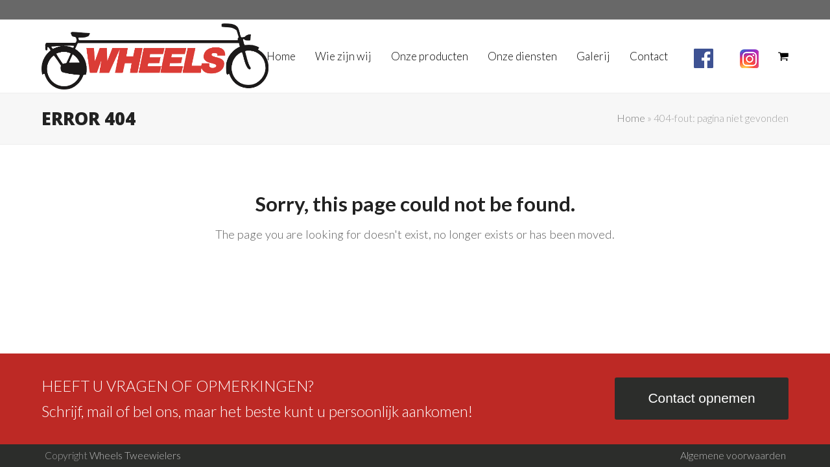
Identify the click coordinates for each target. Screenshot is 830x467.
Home (631, 118)
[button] (783, 56)
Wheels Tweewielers (135, 455)
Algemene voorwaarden (733, 455)
